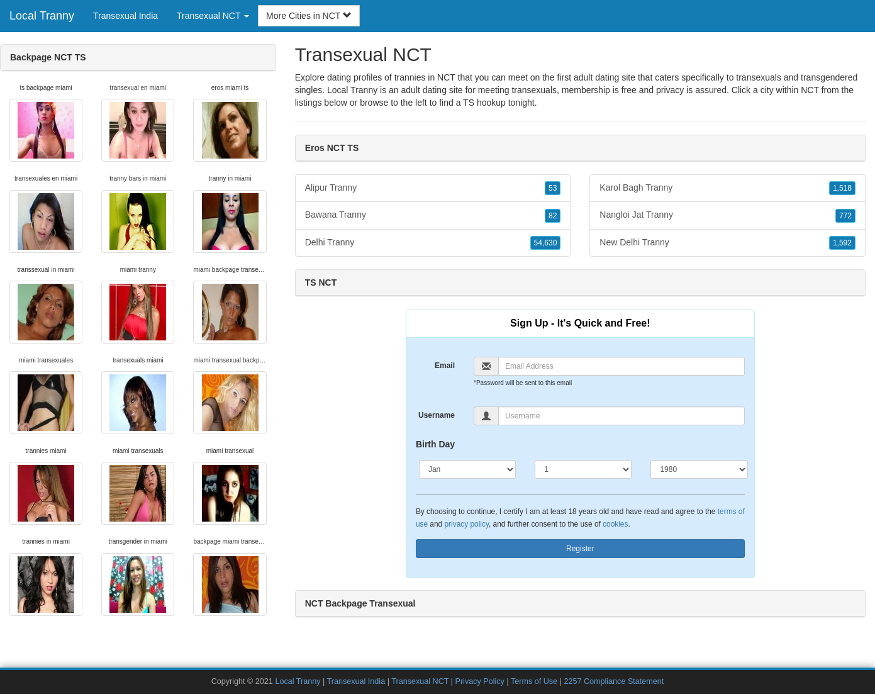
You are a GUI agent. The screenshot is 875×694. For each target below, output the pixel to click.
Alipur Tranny (433, 188)
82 (553, 215)
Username (436, 415)
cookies (615, 524)
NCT (810, 90)
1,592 (842, 242)
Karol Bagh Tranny (727, 188)
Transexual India (125, 16)
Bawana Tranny (433, 215)
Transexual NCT (420, 681)
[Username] (621, 415)
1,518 (842, 188)
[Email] (621, 366)
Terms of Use (534, 681)
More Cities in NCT (309, 16)
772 (845, 215)
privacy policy (467, 524)
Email (445, 365)
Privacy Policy (479, 681)
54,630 (545, 242)
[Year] (698, 469)
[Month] (467, 469)
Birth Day (435, 444)
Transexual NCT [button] (213, 16)
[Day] (583, 469)
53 (553, 188)
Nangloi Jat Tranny (727, 215)
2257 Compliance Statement (614, 681)
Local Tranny (41, 15)
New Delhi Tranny (727, 243)
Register (580, 548)
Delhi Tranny (433, 243)
